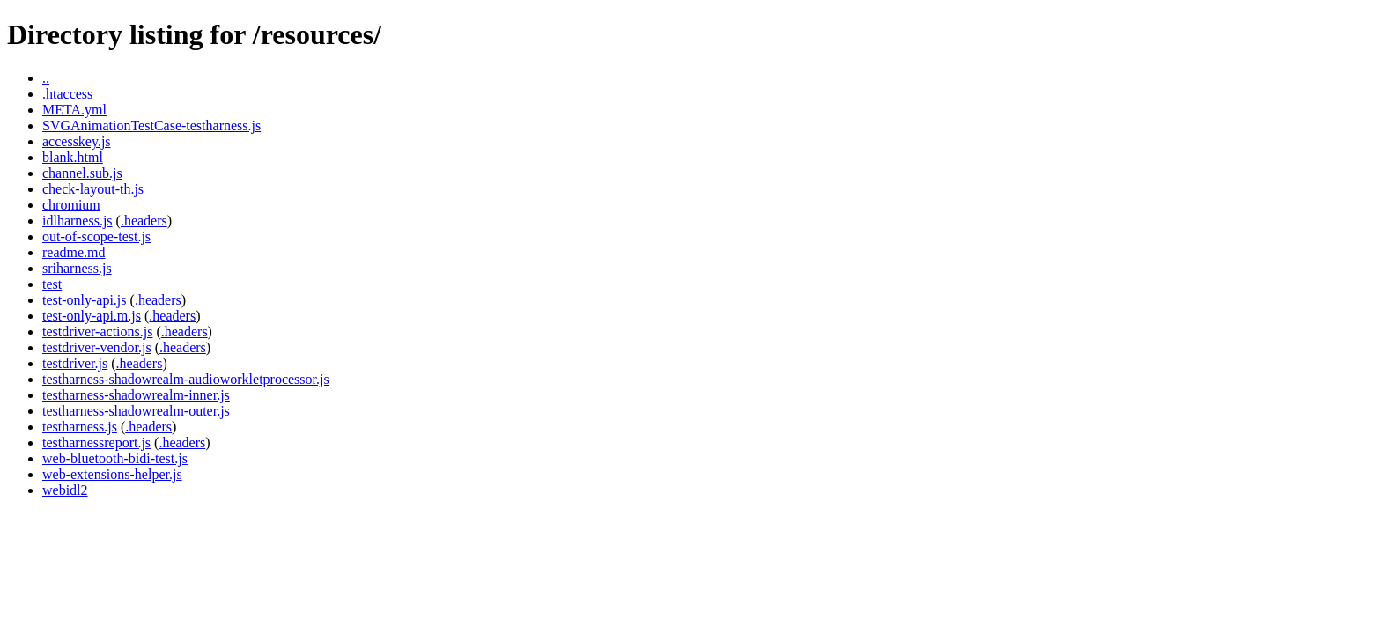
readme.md (74, 252)
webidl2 (65, 490)
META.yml (74, 109)
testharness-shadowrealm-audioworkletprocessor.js (185, 379)
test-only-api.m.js (91, 315)
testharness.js (79, 426)
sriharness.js (77, 268)
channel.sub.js (82, 173)
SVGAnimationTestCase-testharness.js (151, 125)
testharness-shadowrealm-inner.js (136, 394)
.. (45, 77)
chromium (71, 204)
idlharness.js (77, 220)
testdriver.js (74, 363)
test (52, 283)
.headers (144, 220)
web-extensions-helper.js (112, 474)
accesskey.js (76, 141)
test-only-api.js (84, 299)
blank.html (72, 157)
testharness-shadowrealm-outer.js (136, 410)
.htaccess (67, 93)
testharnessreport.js (96, 442)
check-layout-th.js (93, 188)
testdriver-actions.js (97, 331)
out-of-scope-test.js (96, 236)
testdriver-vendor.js (96, 347)
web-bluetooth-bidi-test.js (115, 458)
